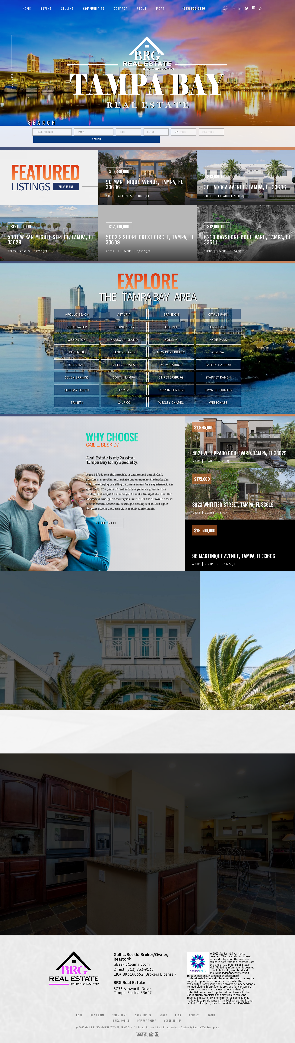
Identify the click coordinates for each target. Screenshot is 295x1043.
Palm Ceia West (124, 365)
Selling (67, 9)
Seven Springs (77, 377)
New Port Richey (171, 352)
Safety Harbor (218, 365)
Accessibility (173, 1020)
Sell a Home (119, 1015)
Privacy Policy (146, 1020)
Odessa (218, 352)
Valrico (124, 402)
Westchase (218, 402)
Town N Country (218, 390)
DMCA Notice (121, 1020)
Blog (178, 1015)
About (142, 9)
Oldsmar (76, 365)
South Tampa (124, 377)
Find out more (36, 524)
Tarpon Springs (171, 390)
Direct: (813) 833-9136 (134, 969)
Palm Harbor (171, 365)
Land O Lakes (124, 352)
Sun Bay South (76, 390)
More (160, 9)
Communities (93, 9)
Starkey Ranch (218, 377)
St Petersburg (171, 377)
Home (27, 9)
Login (211, 1015)
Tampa (124, 390)
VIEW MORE (31, 186)
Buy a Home (97, 1015)
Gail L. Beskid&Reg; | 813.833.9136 (195, 8)
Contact (121, 9)
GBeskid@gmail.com (132, 964)
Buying (46, 9)
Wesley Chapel (171, 402)
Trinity (77, 402)
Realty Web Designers (206, 1027)
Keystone (77, 352)
